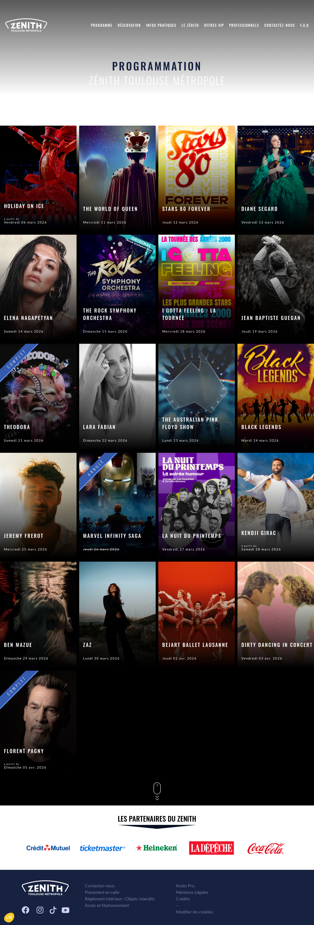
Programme (102, 25)
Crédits (183, 898)
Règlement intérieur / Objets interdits (120, 898)
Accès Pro (185, 885)
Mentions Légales (192, 892)
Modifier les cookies (194, 911)
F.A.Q (304, 25)
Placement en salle (102, 892)
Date (256, 112)
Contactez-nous (279, 25)
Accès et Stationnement (107, 905)
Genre (279, 112)
